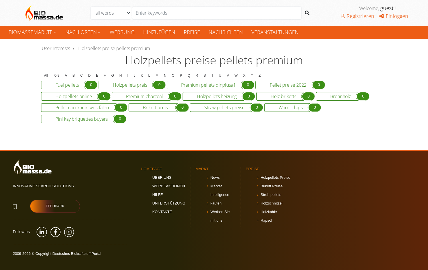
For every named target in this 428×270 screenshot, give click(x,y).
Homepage (151, 169)
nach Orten (83, 32)
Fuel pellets (76, 85)
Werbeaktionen (168, 186)
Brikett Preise (272, 186)
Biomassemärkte (33, 32)
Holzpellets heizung (226, 96)
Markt (202, 169)
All (46, 76)
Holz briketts (293, 96)
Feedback (55, 206)
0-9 (56, 76)
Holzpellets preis (139, 85)
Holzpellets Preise (275, 177)
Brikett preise (166, 107)
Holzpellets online (83, 96)
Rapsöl (266, 220)
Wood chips (300, 107)
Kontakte (162, 212)
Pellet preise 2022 (297, 85)
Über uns (161, 177)
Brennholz (349, 96)
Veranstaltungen (275, 32)
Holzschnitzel (272, 203)
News (215, 177)
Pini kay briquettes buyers (90, 119)
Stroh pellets (271, 194)
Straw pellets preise (233, 107)
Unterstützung (168, 203)
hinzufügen (159, 32)
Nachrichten (226, 32)
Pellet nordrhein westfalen (91, 107)
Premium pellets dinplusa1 (217, 85)
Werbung (122, 32)
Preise (192, 32)
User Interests (56, 48)
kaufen (216, 203)
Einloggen (393, 16)
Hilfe (157, 194)
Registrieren (357, 16)
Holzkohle (269, 212)
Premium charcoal (153, 96)
